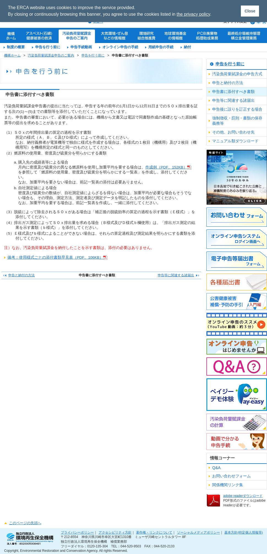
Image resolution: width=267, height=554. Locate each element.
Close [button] (249, 11)
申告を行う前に (47, 47)
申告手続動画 (81, 47)
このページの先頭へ (25, 523)
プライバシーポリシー (77, 532)
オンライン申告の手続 (120, 47)
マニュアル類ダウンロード (235, 141)
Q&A (216, 467)
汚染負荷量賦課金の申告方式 (237, 74)
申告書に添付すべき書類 (233, 91)
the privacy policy (193, 14)
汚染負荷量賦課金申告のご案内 (51, 55)
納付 (187, 47)
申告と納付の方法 (21, 275)
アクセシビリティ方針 (115, 532)
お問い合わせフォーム (231, 476)
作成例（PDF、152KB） (166, 167)
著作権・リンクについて (154, 532)
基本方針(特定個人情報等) (243, 532)
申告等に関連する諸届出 (176, 275)
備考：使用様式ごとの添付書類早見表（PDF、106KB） (55, 257)
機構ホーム (12, 55)
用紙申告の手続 (160, 47)
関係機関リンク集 (227, 485)
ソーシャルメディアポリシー (198, 532)
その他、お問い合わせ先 (233, 132)
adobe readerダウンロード (243, 496)
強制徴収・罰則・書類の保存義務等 (237, 120)
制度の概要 (16, 47)
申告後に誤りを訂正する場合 (237, 109)
